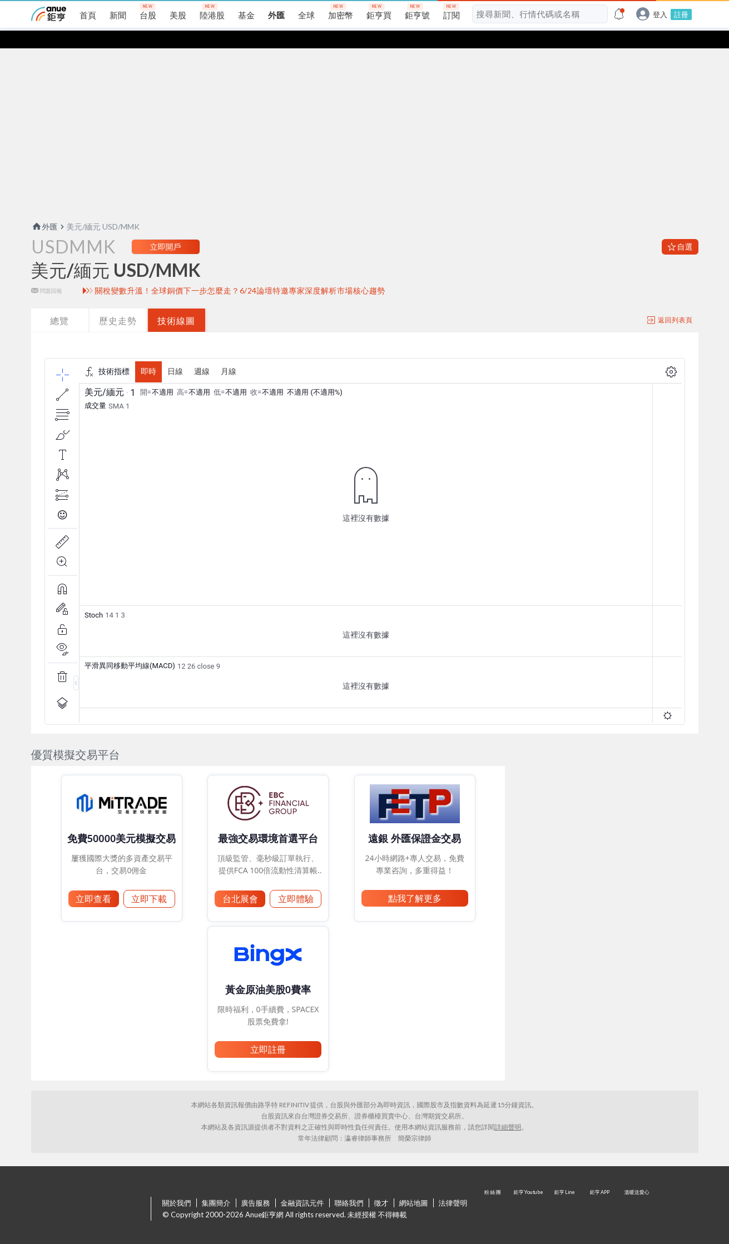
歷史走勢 (118, 302)
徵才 (381, 1185)
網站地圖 (413, 1185)
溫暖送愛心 (636, 1192)
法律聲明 (453, 1185)
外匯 (44, 208)
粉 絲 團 (494, 1192)
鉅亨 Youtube (529, 1192)
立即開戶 (165, 228)
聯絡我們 (349, 1185)
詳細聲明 (508, 1109)
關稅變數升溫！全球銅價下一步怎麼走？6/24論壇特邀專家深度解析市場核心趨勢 (240, 273)
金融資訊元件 (302, 1185)
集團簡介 (216, 1185)
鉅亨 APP (600, 1192)
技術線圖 (176, 302)
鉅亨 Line (565, 1192)
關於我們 (176, 1185)
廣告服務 (255, 1185)
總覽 (59, 302)
